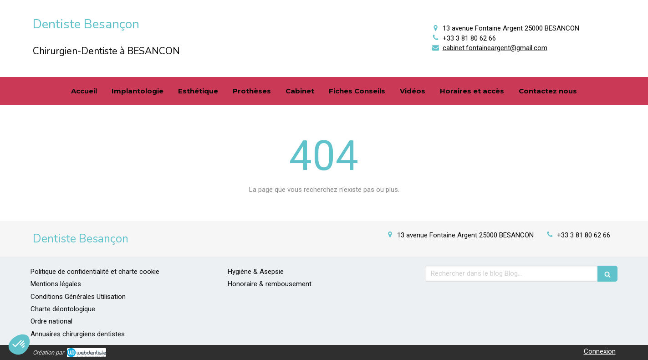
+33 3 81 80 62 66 (469, 38)
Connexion (600, 351)
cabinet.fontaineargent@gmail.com (495, 48)
